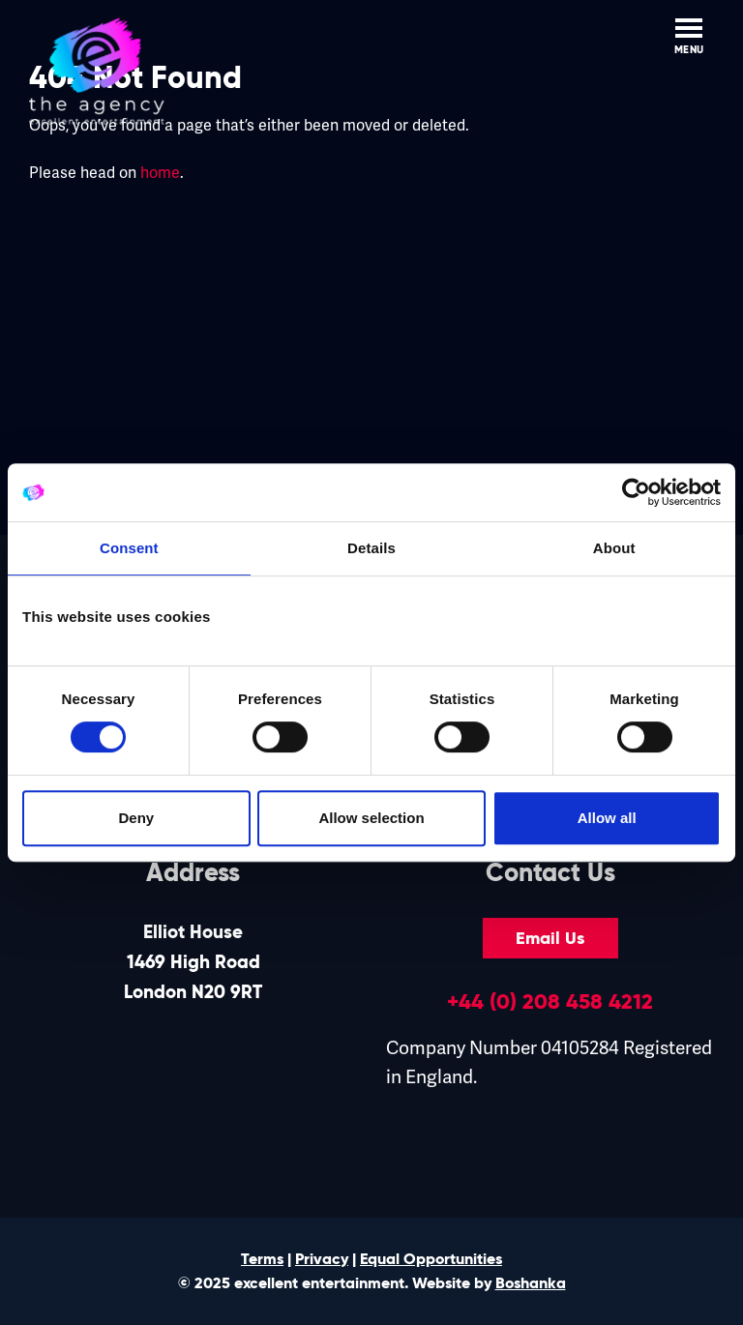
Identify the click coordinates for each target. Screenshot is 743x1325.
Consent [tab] (129, 548)
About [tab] (614, 548)
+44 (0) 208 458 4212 (550, 1001)
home (160, 173)
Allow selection (371, 818)
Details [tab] (371, 548)
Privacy (321, 1259)
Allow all (607, 818)
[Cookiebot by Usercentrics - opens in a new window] (636, 492)
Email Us (550, 938)
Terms (262, 1259)
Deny (136, 818)
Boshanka (530, 1283)
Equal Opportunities (431, 1259)
